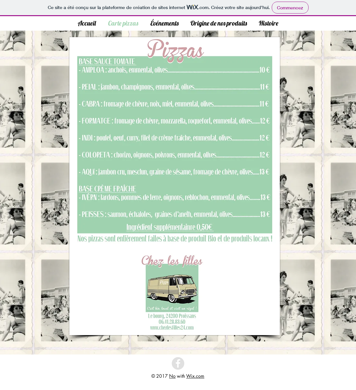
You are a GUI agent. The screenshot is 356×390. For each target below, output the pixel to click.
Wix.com (195, 376)
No (172, 376)
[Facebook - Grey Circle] (178, 363)
